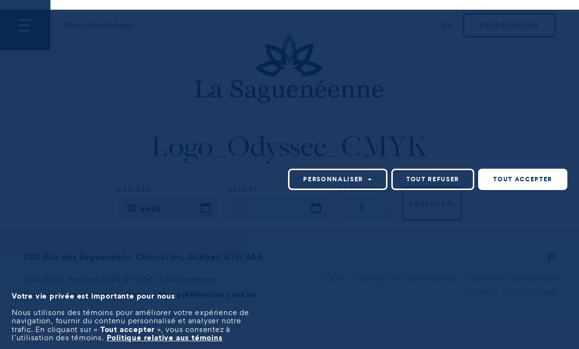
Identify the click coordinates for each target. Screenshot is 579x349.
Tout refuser (432, 179)
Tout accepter (522, 179)
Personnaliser (337, 179)
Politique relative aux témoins (165, 337)
